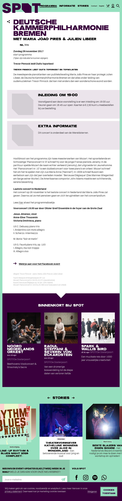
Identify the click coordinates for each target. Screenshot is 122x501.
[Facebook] (76, 478)
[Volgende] (73, 398)
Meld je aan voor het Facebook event (39, 263)
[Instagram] (85, 478)
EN (27, 45)
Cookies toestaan (108, 491)
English (101, 6)
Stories (83, 5)
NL (22, 45)
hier (21, 202)
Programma (48, 5)
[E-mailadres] (34, 479)
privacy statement (13, 491)
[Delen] (8, 21)
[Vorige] (48, 398)
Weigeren (92, 491)
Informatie (67, 5)
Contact (94, 6)
